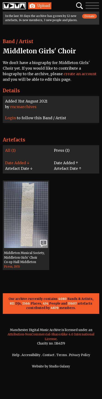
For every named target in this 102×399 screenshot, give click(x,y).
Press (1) (62, 150)
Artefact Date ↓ (18, 168)
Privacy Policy (79, 355)
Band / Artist (18, 41)
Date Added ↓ (17, 163)
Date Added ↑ (66, 163)
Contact (48, 355)
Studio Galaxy (59, 366)
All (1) (10, 150)
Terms (61, 355)
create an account (80, 73)
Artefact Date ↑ (67, 168)
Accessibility (31, 355)
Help (15, 355)
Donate (89, 16)
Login (10, 118)
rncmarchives (23, 106)
